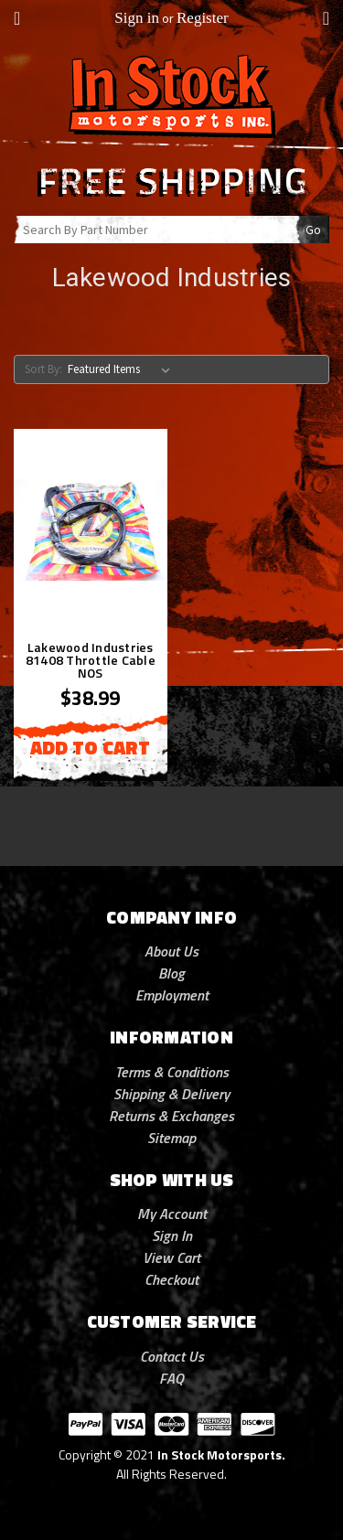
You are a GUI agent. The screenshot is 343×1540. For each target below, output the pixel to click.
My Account (172, 1214)
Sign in (136, 18)
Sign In (172, 1235)
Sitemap (171, 1138)
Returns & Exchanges (171, 1116)
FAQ (171, 1378)
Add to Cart (90, 747)
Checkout (171, 1279)
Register (203, 18)
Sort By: (43, 369)
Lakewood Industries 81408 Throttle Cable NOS (90, 659)
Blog (171, 973)
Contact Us (172, 1356)
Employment (172, 995)
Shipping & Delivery (171, 1094)
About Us (171, 951)
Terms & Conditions (172, 1072)
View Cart (171, 1257)
